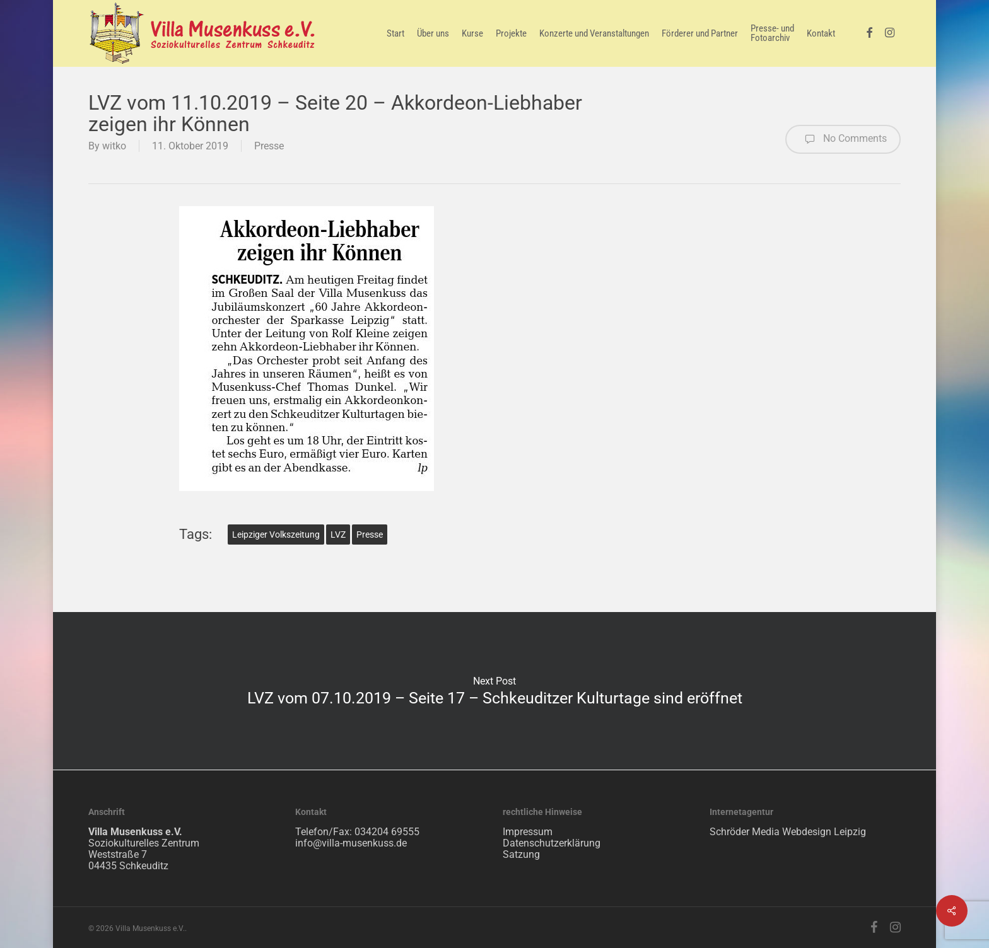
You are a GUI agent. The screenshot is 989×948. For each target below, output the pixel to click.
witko (114, 146)
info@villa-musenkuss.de (351, 843)
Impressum (528, 832)
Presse (269, 146)
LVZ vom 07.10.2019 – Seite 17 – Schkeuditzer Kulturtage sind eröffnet (494, 691)
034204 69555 (386, 832)
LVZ (338, 534)
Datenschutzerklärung (551, 843)
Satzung (521, 854)
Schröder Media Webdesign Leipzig (788, 832)
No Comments (843, 139)
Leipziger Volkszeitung (276, 534)
